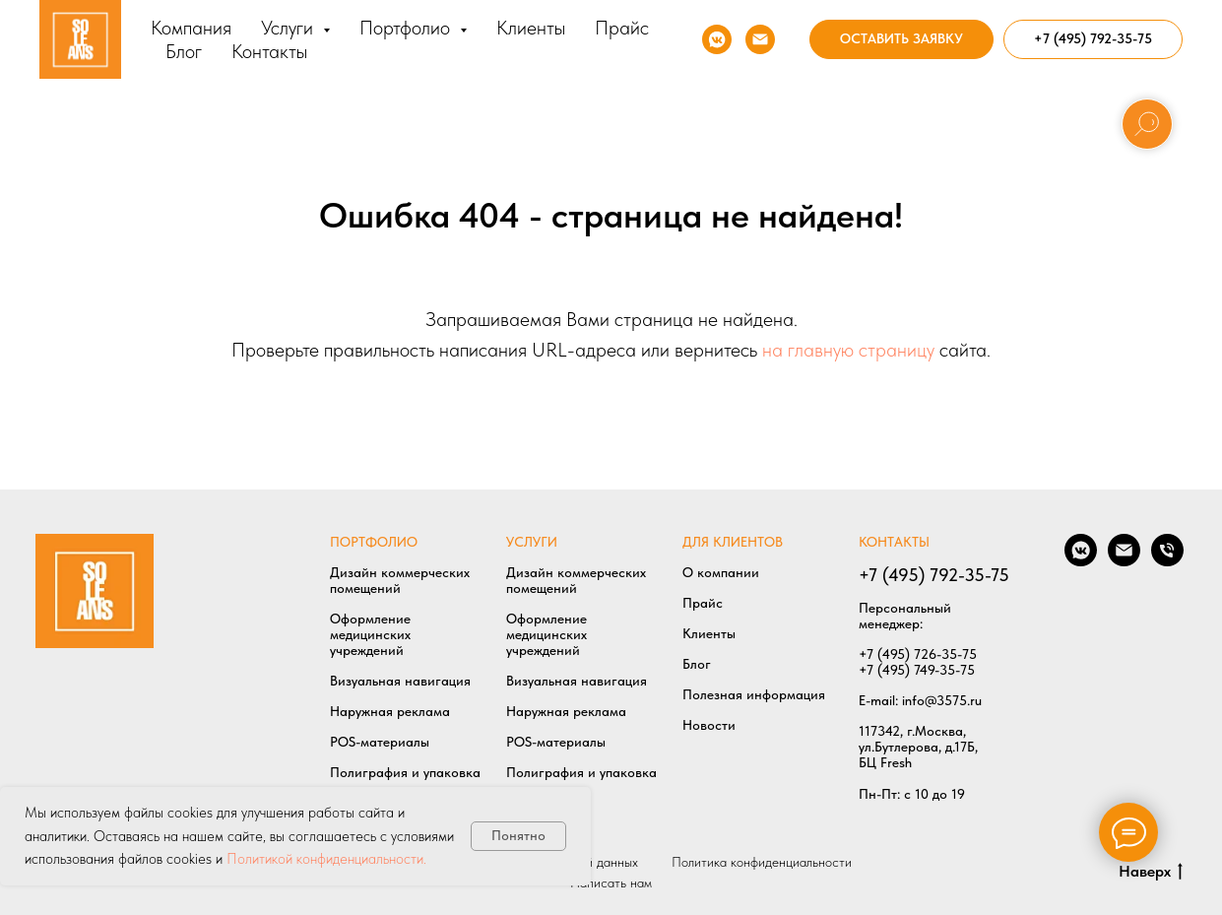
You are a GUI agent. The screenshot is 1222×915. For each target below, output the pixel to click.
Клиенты (530, 27)
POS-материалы (379, 742)
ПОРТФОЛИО (374, 542)
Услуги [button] (289, 27)
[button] (901, 39)
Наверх (1151, 872)
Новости (709, 725)
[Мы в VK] (717, 39)
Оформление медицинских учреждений (370, 634)
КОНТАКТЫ (894, 542)
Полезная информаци (750, 694)
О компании (720, 572)
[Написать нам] (1124, 561)
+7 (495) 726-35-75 (918, 654)
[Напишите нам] (760, 39)
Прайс (622, 27)
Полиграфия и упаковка (405, 772)
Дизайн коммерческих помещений (400, 580)
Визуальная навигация (400, 680)
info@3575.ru (942, 700)
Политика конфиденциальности (762, 862)
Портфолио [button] (407, 27)
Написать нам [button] (611, 882)
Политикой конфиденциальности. (326, 859)
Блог (183, 51)
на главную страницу (848, 349)
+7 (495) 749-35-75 (917, 670)
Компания (191, 27)
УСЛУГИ (531, 542)
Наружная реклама (390, 711)
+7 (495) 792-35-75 (934, 574)
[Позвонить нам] (1167, 561)
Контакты (269, 51)
